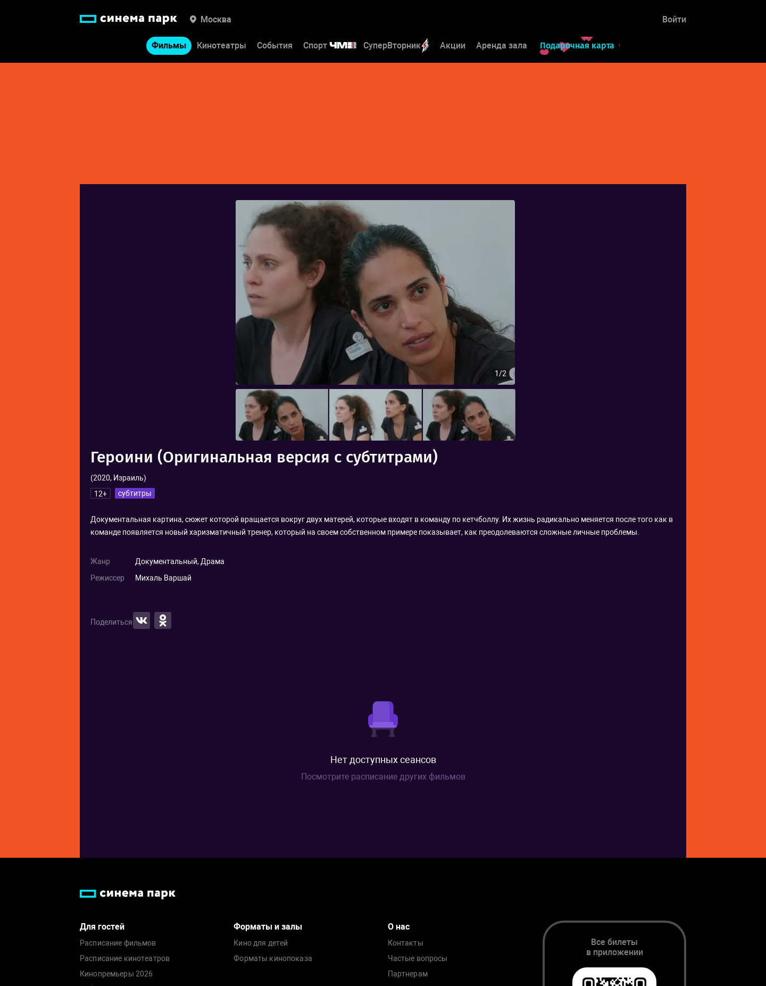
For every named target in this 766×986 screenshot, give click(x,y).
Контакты (405, 943)
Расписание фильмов (118, 943)
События (275, 45)
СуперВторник (396, 45)
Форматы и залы (268, 927)
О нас (399, 927)
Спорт (336, 45)
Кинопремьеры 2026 (116, 974)
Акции (452, 45)
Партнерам (408, 974)
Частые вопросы (418, 959)
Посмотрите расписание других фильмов (383, 777)
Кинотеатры (221, 45)
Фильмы (169, 45)
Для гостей (102, 927)
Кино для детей (261, 943)
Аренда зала (501, 45)
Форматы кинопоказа (273, 959)
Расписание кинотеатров (125, 959)
